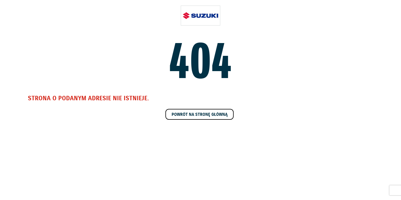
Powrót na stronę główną (200, 115)
